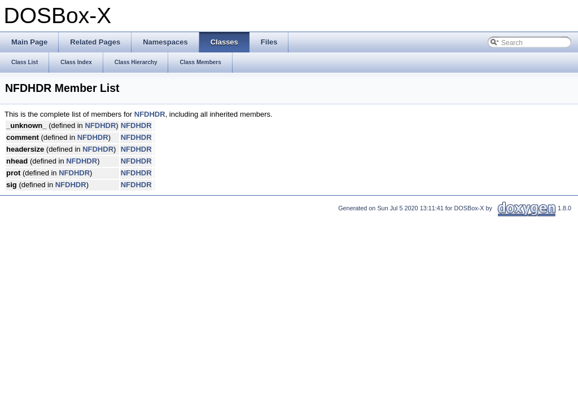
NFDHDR (149, 114)
